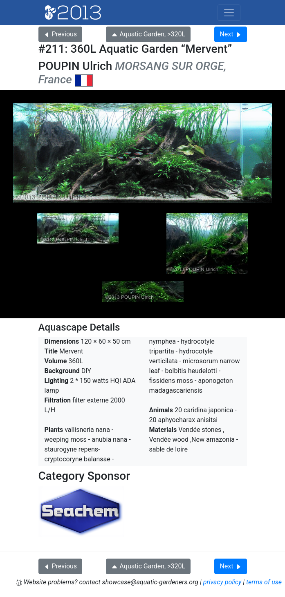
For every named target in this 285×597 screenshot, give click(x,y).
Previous (60, 34)
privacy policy (222, 582)
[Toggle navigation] (229, 12)
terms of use (264, 582)
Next (230, 34)
